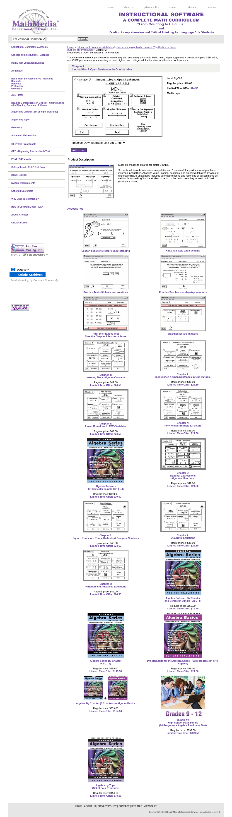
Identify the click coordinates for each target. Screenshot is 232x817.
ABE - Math (17, 95)
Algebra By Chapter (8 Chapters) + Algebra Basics (105, 703)
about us (129, 7)
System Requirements (23, 183)
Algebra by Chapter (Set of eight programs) (34, 111)
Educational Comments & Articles (95, 47)
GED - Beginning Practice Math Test (30, 151)
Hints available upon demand (183, 250)
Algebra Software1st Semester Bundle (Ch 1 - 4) (106, 487)
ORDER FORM (19, 222)
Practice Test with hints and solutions (105, 292)
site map (192, 7)
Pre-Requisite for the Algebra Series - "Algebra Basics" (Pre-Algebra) (183, 662)
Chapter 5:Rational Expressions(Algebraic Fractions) (183, 476)
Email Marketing (20, 280)
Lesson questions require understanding (106, 250)
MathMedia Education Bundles (27, 63)
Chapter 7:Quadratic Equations (183, 536)
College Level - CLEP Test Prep (28, 167)
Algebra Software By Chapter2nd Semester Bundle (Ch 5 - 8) (182, 599)
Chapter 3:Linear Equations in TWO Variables (105, 425)
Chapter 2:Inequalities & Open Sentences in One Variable (182, 375)
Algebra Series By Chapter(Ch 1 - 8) (105, 662)
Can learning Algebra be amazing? (135, 47)
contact (173, 7)
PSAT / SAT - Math (21, 159)
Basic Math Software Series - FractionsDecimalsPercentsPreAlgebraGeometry (32, 83)
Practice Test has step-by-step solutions (183, 292)
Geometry (16, 127)
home (111, 7)
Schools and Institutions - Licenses (30, 55)
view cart (212, 7)
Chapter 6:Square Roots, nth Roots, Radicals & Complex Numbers (106, 536)
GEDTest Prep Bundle (23, 143)
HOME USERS (19, 175)
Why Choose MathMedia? (25, 199)
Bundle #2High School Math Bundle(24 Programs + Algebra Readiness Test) (183, 723)
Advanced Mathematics (23, 135)
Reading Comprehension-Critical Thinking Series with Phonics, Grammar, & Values (37, 104)
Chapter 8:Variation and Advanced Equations (105, 585)
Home (70, 47)
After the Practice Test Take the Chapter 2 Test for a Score (105, 335)
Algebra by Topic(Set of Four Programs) (105, 786)
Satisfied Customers (22, 191)
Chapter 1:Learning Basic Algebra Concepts (106, 376)
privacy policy (151, 7)
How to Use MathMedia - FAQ (27, 207)
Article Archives (20, 214)
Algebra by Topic (20, 119)
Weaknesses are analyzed (183, 333)
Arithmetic (16, 70)
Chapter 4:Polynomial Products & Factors (182, 424)
